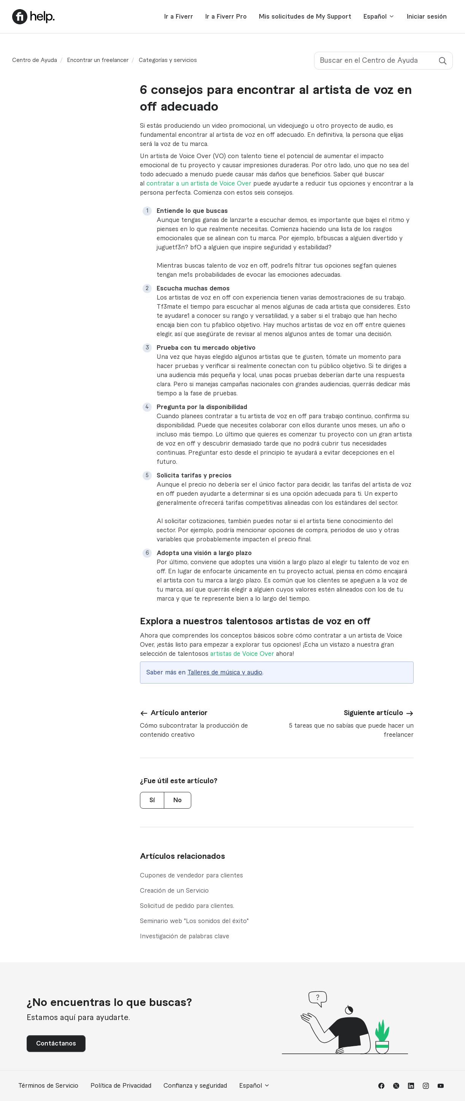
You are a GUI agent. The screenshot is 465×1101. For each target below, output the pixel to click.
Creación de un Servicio (174, 891)
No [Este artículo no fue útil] (177, 800)
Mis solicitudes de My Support (305, 17)
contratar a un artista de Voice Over (198, 184)
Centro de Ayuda (34, 60)
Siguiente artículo (373, 712)
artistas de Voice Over (242, 654)
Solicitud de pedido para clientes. (187, 906)
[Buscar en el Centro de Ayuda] (383, 61)
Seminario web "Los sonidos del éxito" (194, 921)
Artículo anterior (179, 712)
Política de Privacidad (120, 1086)
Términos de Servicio (48, 1086)
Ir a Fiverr (178, 17)
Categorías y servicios (168, 60)
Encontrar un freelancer (98, 60)
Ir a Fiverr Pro (226, 17)
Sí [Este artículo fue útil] (152, 800)
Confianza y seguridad (195, 1086)
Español (379, 16)
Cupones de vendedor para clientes (191, 876)
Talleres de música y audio (224, 672)
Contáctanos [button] (56, 1044)
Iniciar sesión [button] (427, 17)
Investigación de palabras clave (184, 936)
